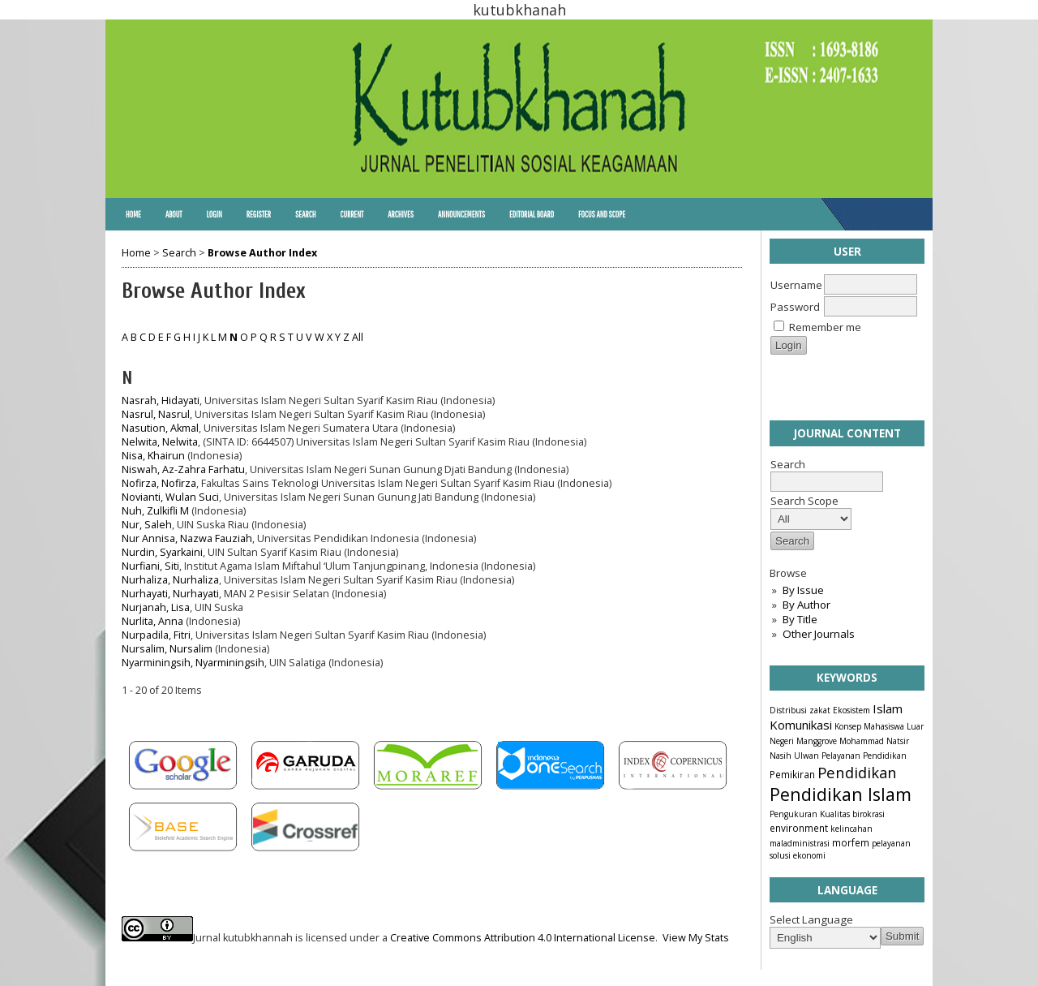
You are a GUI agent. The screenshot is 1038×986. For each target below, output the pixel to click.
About (173, 214)
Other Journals (819, 633)
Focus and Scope (601, 214)
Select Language (811, 919)
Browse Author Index (262, 253)
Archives (401, 214)
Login (213, 214)
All (357, 337)
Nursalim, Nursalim (167, 649)
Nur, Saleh (147, 525)
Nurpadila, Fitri (156, 635)
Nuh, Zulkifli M (155, 511)
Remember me (825, 327)
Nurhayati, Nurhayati (170, 594)
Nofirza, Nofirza (159, 483)
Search (305, 214)
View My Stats (696, 938)
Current (351, 214)
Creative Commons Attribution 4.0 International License (522, 938)
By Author (806, 604)
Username (796, 285)
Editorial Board (531, 214)
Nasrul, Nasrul (156, 414)
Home (133, 214)
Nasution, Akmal (160, 428)
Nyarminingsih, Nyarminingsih (193, 663)
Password (795, 306)
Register (259, 214)
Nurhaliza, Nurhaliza (170, 580)
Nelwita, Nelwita (160, 442)
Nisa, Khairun (153, 456)
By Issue (803, 590)
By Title (800, 619)
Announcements (461, 214)
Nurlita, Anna (152, 621)
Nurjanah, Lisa (156, 607)
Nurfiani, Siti (150, 566)
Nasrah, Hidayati (160, 400)
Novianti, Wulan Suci (170, 497)
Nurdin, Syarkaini (162, 552)
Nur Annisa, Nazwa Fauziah (187, 538)
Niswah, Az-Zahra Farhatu (183, 469)
